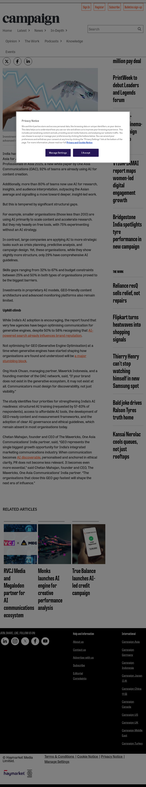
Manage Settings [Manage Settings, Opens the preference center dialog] (58, 152)
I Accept (85, 152)
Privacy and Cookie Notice (79, 142)
